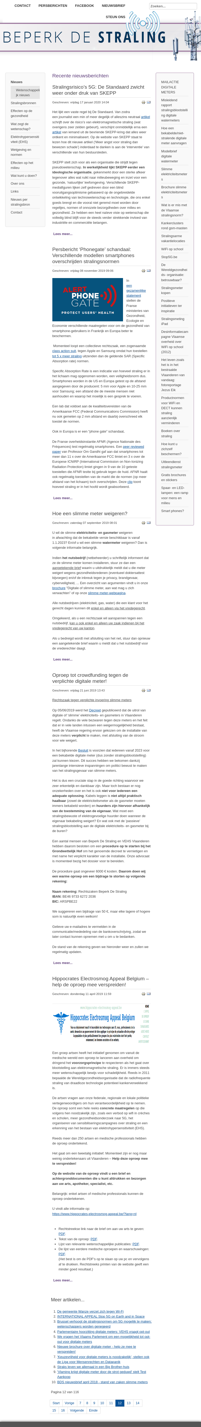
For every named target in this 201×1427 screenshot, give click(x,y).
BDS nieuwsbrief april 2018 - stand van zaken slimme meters (102, 1382)
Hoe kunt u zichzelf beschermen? (171, 449)
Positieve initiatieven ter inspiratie (171, 306)
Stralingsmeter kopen (172, 290)
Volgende (77, 1410)
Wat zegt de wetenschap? (20, 126)
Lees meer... (62, 234)
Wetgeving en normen (21, 152)
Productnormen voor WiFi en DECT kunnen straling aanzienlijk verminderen (172, 410)
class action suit (64, 351)
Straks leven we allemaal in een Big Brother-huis (93, 1367)
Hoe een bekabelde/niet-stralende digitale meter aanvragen (174, 135)
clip (129, 482)
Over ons (17, 183)
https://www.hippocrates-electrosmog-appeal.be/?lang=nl (94, 1214)
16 (63, 1410)
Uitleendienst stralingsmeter (171, 464)
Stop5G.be (169, 257)
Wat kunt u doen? (24, 176)
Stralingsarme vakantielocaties (173, 238)
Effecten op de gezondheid (21, 113)
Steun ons (115, 17)
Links (15, 191)
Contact (23, 6)
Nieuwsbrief (113, 6)
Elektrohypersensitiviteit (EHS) (25, 139)
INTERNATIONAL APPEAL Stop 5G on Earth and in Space (101, 1316)
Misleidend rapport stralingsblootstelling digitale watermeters (174, 110)
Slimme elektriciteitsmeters (174, 174)
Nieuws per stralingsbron (20, 202)
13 (129, 1403)
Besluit (83, 750)
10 (102, 1403)
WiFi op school (172, 249)
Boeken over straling (170, 433)
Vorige (69, 1403)
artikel (145, 117)
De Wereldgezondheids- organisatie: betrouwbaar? (174, 272)
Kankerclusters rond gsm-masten (174, 225)
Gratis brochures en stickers (173, 477)
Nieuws (17, 82)
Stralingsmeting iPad (172, 321)
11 (111, 1403)
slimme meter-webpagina (106, 593)
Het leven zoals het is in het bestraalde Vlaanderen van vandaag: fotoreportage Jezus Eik (173, 375)
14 (137, 1403)
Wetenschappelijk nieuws (28, 92)
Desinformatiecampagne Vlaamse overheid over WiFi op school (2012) (174, 342)
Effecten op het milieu (22, 165)
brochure (59, 588)
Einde (93, 1410)
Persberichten (52, 6)
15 (54, 1410)
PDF (62, 1234)
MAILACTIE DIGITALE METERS (170, 87)
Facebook (84, 6)
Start (56, 1403)
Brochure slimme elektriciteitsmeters (174, 192)
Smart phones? (172, 511)
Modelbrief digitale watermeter (169, 156)
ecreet (96, 710)
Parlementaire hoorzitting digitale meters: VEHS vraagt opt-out (103, 1332)
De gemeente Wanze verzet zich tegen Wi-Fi (90, 1311)
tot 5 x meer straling (67, 356)
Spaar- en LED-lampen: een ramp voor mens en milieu (174, 495)
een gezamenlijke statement (136, 290)
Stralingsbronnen (23, 103)
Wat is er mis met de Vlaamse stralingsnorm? (174, 210)
